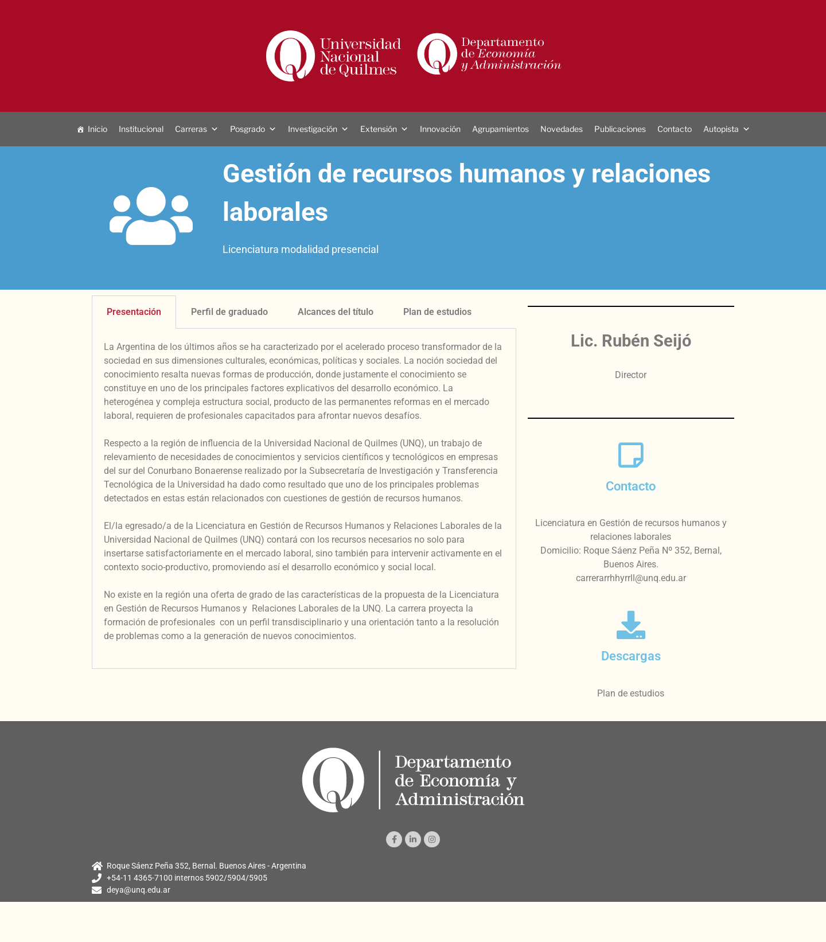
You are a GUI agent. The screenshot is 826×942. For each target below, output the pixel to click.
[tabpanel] (304, 499)
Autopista (721, 129)
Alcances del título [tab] (335, 311)
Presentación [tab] (134, 311)
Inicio (97, 129)
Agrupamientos (500, 129)
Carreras (191, 129)
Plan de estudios (630, 693)
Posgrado (247, 129)
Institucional (141, 129)
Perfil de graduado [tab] (229, 311)
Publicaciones (620, 129)
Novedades (561, 129)
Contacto (674, 129)
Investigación (312, 129)
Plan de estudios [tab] (437, 311)
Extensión (378, 129)
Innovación (440, 129)
